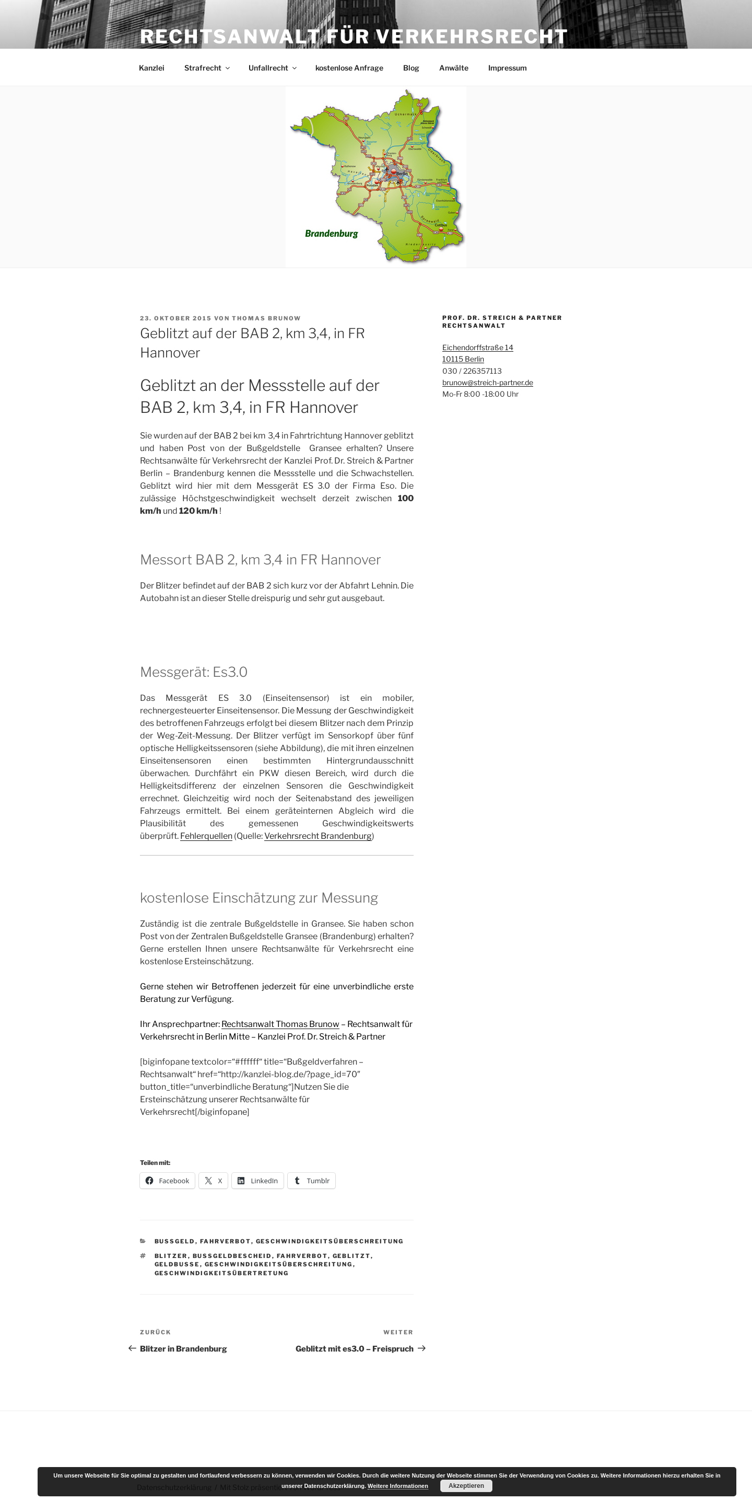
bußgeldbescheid (232, 1256)
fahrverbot (302, 1256)
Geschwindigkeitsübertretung (222, 1273)
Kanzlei (151, 67)
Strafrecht (207, 67)
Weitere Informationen (398, 1486)
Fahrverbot (225, 1241)
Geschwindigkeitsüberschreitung (330, 1241)
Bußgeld (175, 1241)
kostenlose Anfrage (349, 67)
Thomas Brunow (266, 318)
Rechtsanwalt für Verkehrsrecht (354, 36)
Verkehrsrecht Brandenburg (318, 836)
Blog (411, 67)
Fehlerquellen (206, 836)
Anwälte (453, 67)
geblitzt (352, 1256)
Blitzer (171, 1256)
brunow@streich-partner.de (487, 382)
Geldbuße (177, 1264)
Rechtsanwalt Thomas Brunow (280, 1024)
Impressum (507, 67)
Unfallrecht (273, 67)
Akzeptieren (466, 1486)
